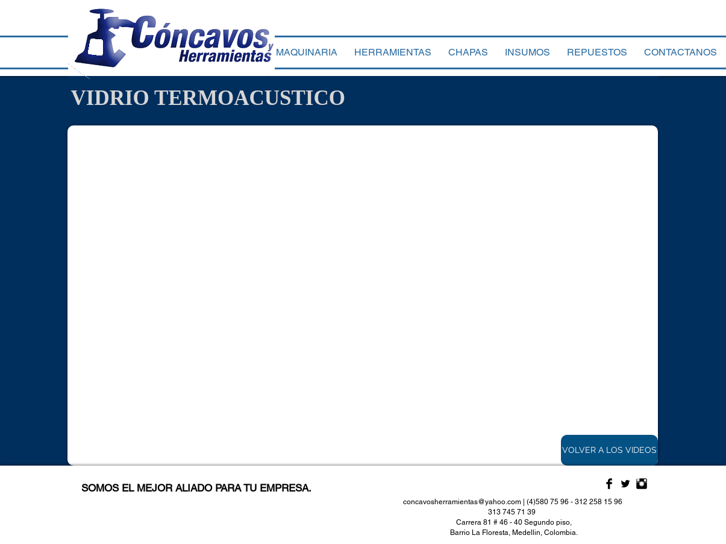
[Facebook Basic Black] (609, 483)
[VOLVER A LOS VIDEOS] (609, 450)
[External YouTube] (362, 295)
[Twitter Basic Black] (625, 483)
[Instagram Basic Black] (641, 483)
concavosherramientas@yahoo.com (462, 502)
